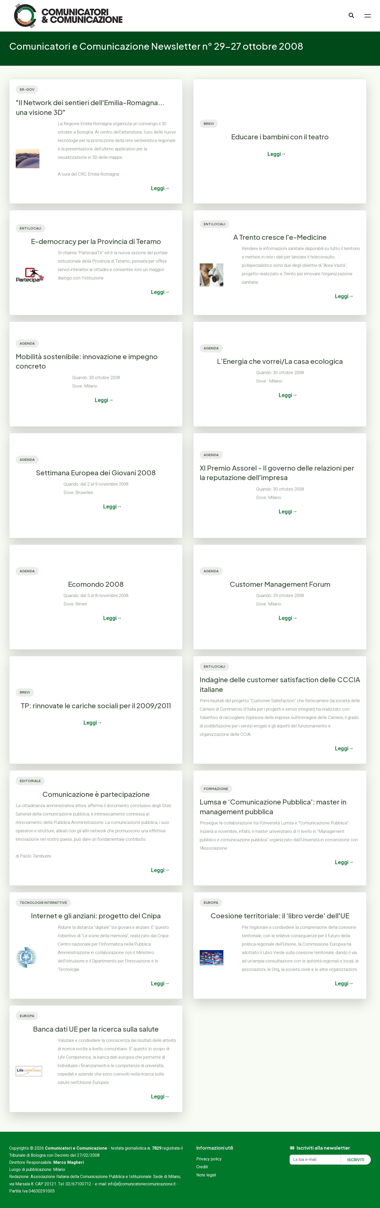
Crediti (202, 1167)
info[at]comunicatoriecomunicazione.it (142, 1184)
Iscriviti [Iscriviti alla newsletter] (355, 1159)
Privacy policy (209, 1159)
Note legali (206, 1175)
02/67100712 (78, 1184)
